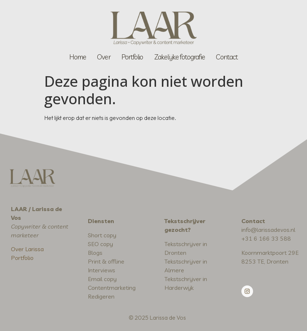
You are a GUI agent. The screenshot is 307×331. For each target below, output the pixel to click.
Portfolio (132, 56)
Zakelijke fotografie (179, 56)
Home (77, 56)
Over (103, 56)
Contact (227, 56)
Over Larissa (27, 249)
